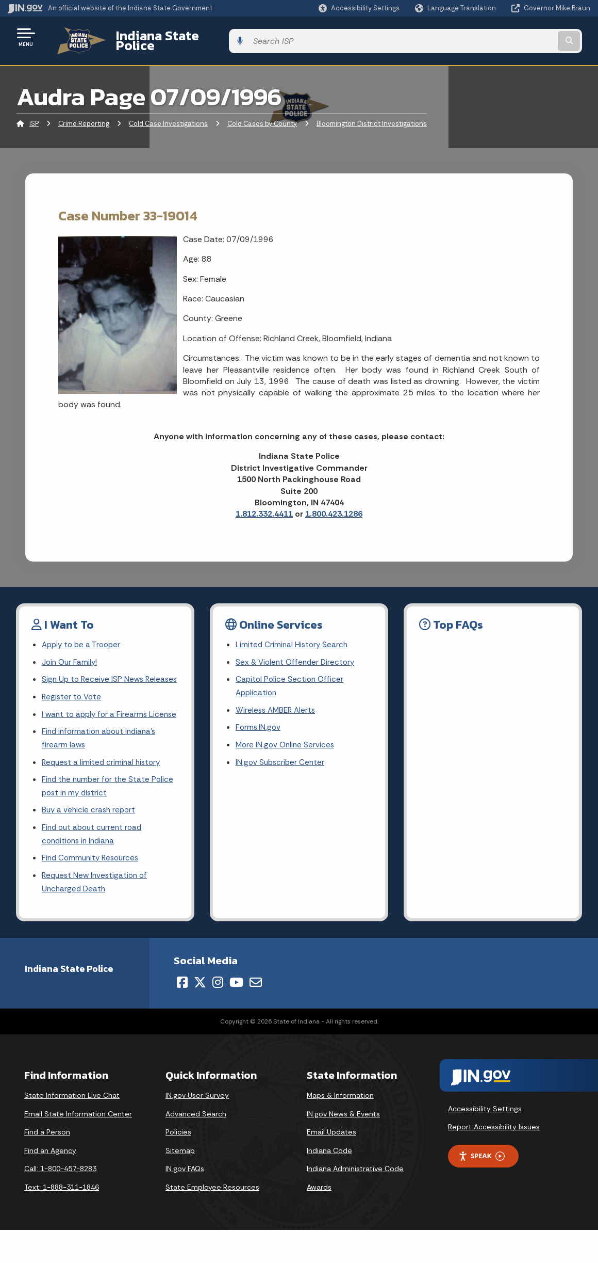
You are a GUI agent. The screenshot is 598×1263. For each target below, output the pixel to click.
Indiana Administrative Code (355, 1201)
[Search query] (524, 37)
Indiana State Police (165, 36)
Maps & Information (340, 1128)
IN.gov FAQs (184, 1201)
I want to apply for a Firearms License (96, 731)
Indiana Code (329, 1183)
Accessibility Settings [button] (485, 1141)
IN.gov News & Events (343, 1147)
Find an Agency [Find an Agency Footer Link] (50, 1183)
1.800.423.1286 (333, 506)
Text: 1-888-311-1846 (61, 1220)
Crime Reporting (83, 115)
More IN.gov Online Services (287, 742)
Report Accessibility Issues (494, 1159)
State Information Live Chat (72, 1128)
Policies (178, 1165)
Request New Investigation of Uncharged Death (97, 914)
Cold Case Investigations (168, 115)
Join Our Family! (71, 655)
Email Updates (331, 1165)
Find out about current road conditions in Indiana (94, 864)
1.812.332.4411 (264, 506)
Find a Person (47, 1165)
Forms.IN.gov (259, 724)
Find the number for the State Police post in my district (110, 814)
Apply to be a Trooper (83, 637)
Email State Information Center (78, 1147)
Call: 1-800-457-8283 (60, 1201)
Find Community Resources (93, 889)
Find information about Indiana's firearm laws (102, 763)
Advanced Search (195, 1147)
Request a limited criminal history (103, 789)
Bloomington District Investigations (372, 115)
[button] (359, 8)
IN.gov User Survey (197, 1128)
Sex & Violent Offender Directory (297, 655)
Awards (319, 1220)
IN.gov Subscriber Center (281, 760)
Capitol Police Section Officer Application (291, 680)
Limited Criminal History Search (293, 637)
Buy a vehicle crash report (90, 839)
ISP (34, 115)
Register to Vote (73, 706)
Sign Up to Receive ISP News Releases (94, 680)
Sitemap (180, 1183)
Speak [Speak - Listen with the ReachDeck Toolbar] (481, 1189)
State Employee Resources (212, 1220)
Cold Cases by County (262, 115)
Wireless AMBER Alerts (277, 706)
